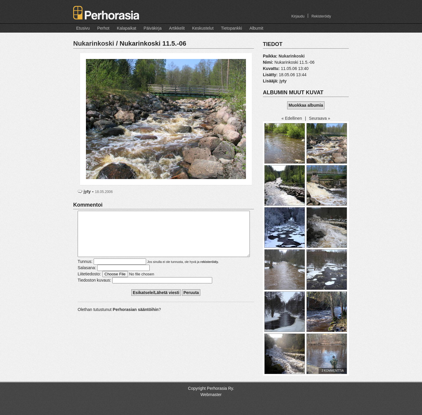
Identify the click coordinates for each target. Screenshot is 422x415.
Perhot (103, 28)
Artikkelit (177, 28)
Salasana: (87, 276)
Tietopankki (231, 28)
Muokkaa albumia (306, 105)
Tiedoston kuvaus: (94, 289)
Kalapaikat (126, 28)
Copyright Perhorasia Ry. (211, 388)
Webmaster (210, 394)
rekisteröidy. (209, 270)
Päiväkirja (153, 28)
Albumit (256, 28)
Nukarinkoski (93, 43)
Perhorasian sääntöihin (136, 318)
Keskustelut (202, 28)
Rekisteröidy (321, 16)
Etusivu (83, 28)
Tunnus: (85, 270)
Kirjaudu (297, 16)
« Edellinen (292, 118)
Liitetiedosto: (89, 282)
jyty (87, 191)
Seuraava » (319, 118)
